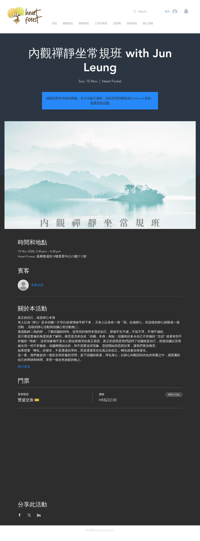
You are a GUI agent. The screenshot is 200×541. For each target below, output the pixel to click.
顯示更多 (24, 366)
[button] (186, 11)
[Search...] (146, 11)
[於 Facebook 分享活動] (19, 515)
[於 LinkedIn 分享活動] (39, 515)
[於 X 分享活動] (29, 515)
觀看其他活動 (100, 103)
